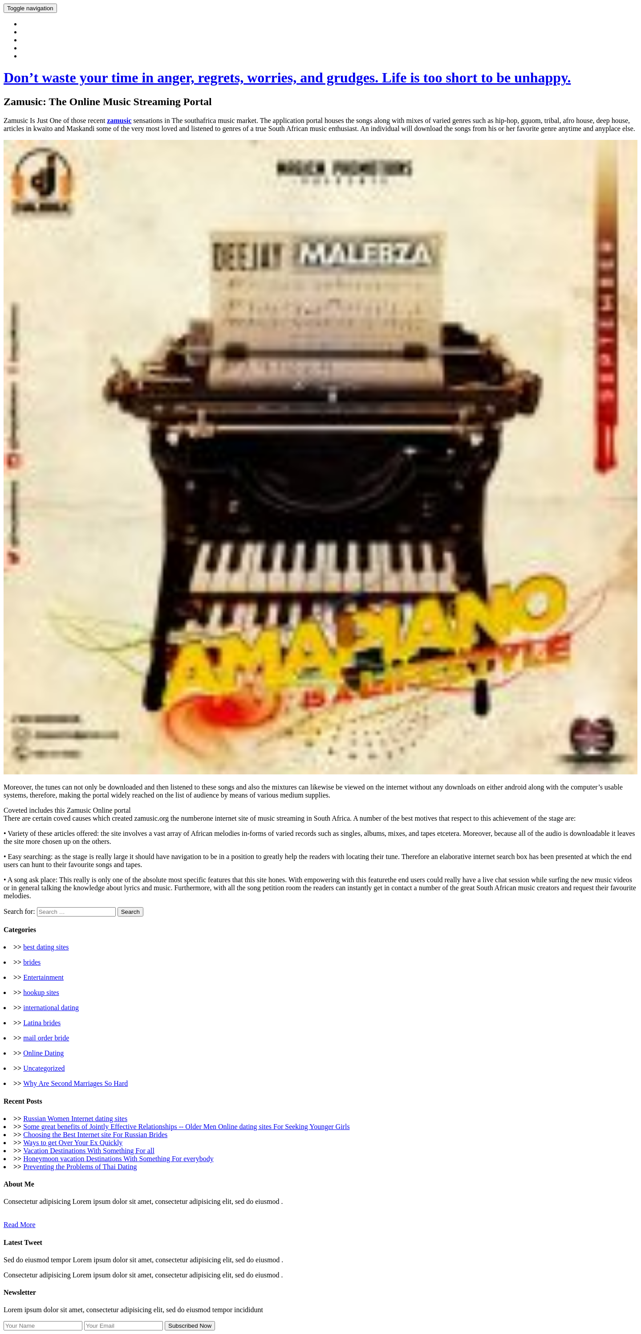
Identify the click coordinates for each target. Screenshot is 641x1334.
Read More (20, 1224)
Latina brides (42, 1023)
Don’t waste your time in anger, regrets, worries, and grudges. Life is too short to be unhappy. (287, 78)
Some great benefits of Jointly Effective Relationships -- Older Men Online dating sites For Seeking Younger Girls (186, 1126)
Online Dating (43, 1053)
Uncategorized (44, 1068)
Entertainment (43, 977)
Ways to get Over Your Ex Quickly (72, 1142)
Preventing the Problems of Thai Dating (80, 1166)
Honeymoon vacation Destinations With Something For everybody (118, 1158)
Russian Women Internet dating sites (75, 1118)
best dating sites (46, 947)
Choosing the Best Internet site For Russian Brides (95, 1134)
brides (32, 962)
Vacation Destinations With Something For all (88, 1150)
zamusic (119, 120)
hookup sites (41, 992)
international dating (51, 1007)
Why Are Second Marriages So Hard (75, 1083)
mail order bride (46, 1038)
